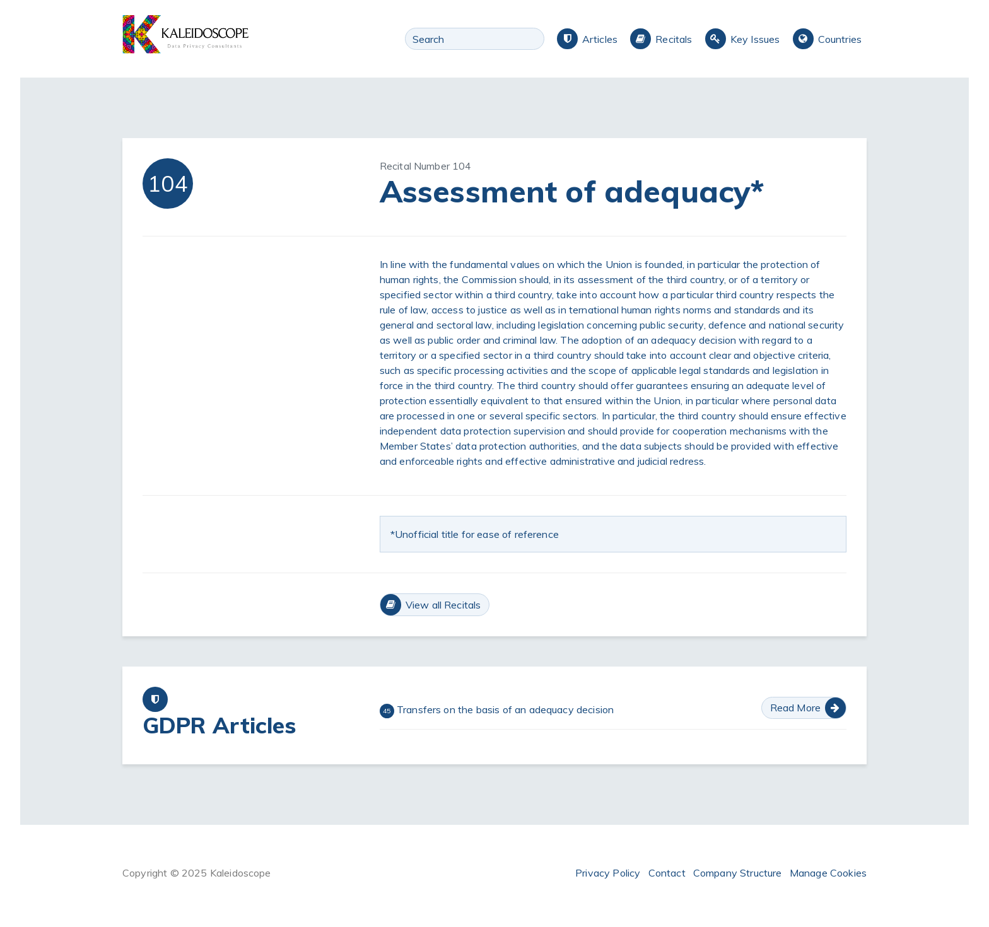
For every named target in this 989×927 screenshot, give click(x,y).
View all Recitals (443, 604)
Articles (599, 39)
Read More (795, 707)
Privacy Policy (607, 872)
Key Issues (755, 39)
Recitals (673, 39)
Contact (667, 872)
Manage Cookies (828, 872)
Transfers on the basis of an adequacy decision (497, 710)
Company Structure (737, 872)
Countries (840, 39)
